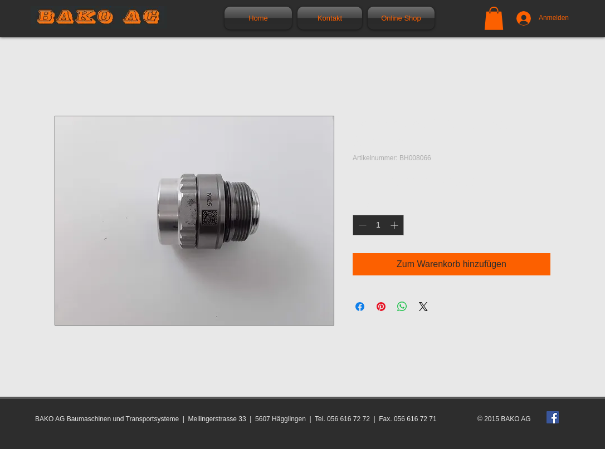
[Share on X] (423, 306)
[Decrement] (361, 225)
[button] (494, 18)
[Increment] (395, 225)
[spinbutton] (378, 225)
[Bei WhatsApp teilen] (402, 306)
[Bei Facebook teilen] (360, 306)
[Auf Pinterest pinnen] (381, 306)
